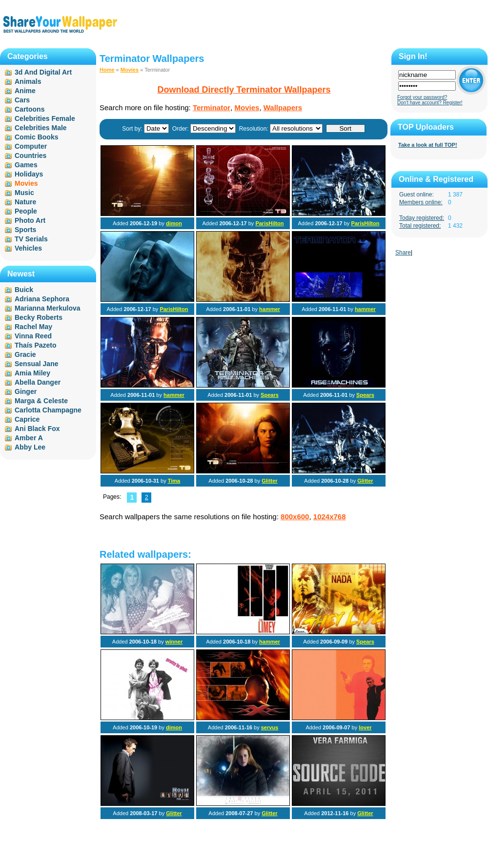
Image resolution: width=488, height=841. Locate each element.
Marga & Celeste (41, 401)
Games (26, 165)
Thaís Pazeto (36, 345)
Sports (25, 230)
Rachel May (33, 327)
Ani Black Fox (37, 428)
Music (24, 192)
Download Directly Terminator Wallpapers (243, 90)
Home (107, 70)
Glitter (269, 481)
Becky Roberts (38, 317)
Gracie (25, 354)
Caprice (27, 419)
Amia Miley (32, 373)
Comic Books (36, 137)
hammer (269, 309)
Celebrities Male (41, 128)
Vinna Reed (33, 336)
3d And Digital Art (43, 72)
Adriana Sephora (42, 299)
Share (403, 252)
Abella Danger (38, 382)
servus (269, 727)
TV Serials (31, 239)
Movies (130, 70)
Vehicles (28, 248)
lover (365, 727)
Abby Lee (30, 447)
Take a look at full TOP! (427, 145)
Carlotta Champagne (48, 410)
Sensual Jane (37, 364)
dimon (174, 223)
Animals (28, 81)
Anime (25, 91)
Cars (22, 100)
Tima (174, 481)
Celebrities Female (45, 118)
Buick (24, 289)
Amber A (29, 438)
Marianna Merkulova (48, 308)
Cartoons (29, 109)
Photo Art (30, 220)
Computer (31, 146)
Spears (270, 395)
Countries (30, 155)
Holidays (29, 174)
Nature (25, 202)
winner (174, 642)
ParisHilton (269, 223)
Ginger (26, 391)
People (26, 211)
